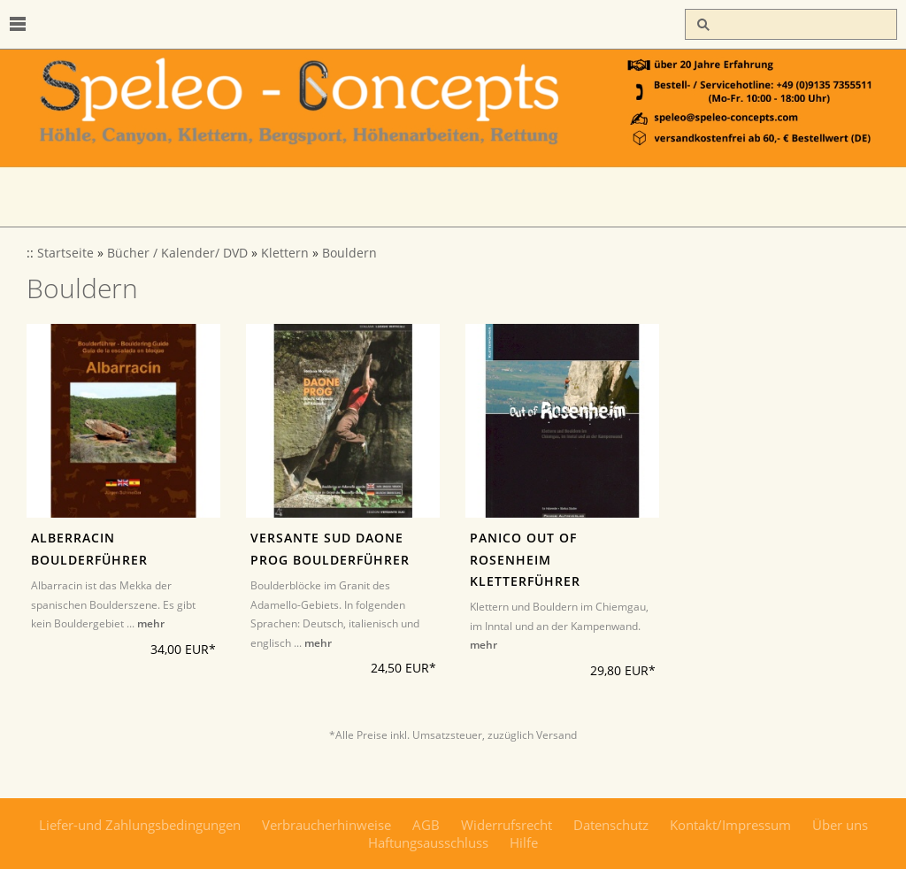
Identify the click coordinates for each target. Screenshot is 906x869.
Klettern (285, 253)
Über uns (840, 825)
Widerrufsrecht (506, 825)
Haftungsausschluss (428, 842)
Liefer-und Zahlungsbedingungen (140, 825)
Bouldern (349, 253)
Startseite (65, 253)
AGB (426, 825)
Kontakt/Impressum (730, 825)
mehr (151, 623)
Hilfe (524, 842)
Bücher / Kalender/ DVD (177, 253)
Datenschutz (611, 825)
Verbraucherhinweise (326, 825)
